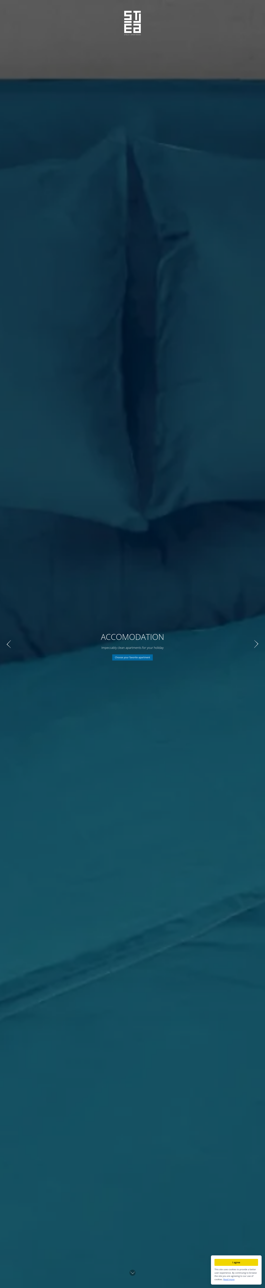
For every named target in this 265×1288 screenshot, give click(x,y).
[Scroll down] (132, 1272)
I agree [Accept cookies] (236, 1262)
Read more (228, 1279)
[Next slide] (256, 644)
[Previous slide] (9, 644)
